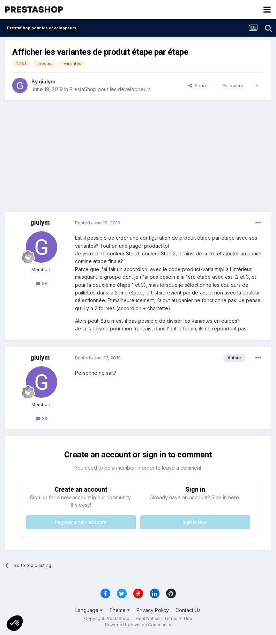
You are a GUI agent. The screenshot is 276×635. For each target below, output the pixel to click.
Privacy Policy (152, 610)
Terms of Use (178, 618)
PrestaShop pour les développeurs (110, 89)
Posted (97, 222)
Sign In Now (195, 522)
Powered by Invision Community (138, 624)
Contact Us (188, 610)
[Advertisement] (138, 156)
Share (198, 85)
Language (89, 610)
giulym (47, 81)
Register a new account (80, 522)
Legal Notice (147, 618)
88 (41, 283)
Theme (119, 610)
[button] (14, 623)
